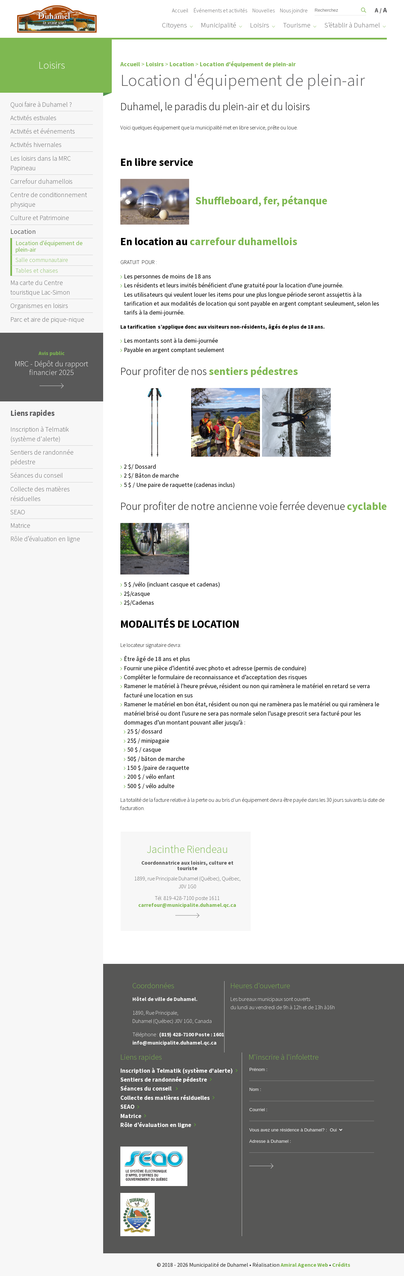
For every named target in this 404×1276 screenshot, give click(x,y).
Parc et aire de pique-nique (47, 319)
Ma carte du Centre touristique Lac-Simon (40, 287)
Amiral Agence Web (304, 1264)
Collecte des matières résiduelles (40, 494)
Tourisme (296, 25)
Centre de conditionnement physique (48, 199)
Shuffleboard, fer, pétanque (261, 200)
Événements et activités (220, 10)
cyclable (367, 506)
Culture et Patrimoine (39, 218)
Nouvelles (263, 10)
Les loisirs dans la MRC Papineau (40, 163)
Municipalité (218, 25)
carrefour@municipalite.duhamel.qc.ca (187, 905)
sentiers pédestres (253, 371)
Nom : (255, 1089)
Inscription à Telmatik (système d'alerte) (39, 434)
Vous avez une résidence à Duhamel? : (288, 1130)
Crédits (341, 1264)
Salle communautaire (41, 260)
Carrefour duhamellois (41, 181)
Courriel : (258, 1109)
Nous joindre (294, 10)
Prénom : (258, 1069)
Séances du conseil (36, 475)
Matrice (20, 525)
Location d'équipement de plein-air (49, 246)
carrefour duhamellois (243, 241)
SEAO (17, 512)
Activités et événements (42, 131)
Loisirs (259, 25)
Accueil (180, 10)
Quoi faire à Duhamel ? (41, 104)
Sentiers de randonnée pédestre (42, 457)
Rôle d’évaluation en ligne (45, 539)
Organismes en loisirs (39, 305)
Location (23, 231)
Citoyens (174, 25)
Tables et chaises (36, 270)
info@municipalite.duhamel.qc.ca (174, 1042)
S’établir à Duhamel (352, 25)
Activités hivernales (36, 144)
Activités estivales (33, 118)
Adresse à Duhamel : (270, 1141)
